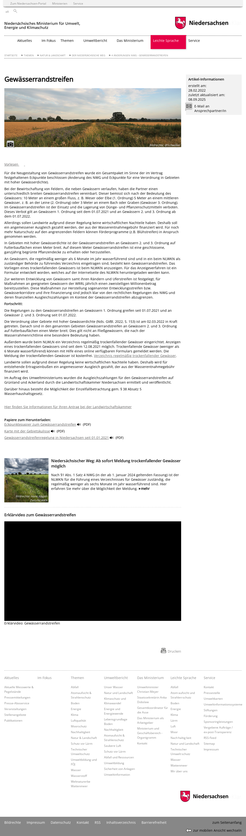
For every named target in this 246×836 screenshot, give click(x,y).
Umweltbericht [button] (95, 40)
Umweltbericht (116, 677)
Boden (75, 703)
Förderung (211, 716)
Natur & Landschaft (53, 55)
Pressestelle (212, 693)
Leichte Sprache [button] (166, 40)
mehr (145, 488)
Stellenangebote (15, 715)
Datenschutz (61, 822)
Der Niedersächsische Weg (88, 55)
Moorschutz (79, 726)
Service (209, 677)
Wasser (76, 770)
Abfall (75, 687)
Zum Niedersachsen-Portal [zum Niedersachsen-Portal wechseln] (28, 3)
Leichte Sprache (183, 677)
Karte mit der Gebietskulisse (27, 431)
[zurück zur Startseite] (42, 24)
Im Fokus (49, 40)
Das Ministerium (150, 677)
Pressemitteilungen (17, 697)
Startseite (11, 55)
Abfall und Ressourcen (119, 757)
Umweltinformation (117, 774)
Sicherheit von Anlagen (119, 769)
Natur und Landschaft (118, 693)
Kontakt (142, 743)
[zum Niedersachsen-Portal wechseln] (201, 28)
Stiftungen (210, 710)
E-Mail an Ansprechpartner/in (207, 108)
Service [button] (194, 40)
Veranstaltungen (15, 709)
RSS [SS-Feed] (98, 822)
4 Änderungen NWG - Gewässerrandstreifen (139, 55)
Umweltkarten (213, 698)
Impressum (211, 749)
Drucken (174, 651)
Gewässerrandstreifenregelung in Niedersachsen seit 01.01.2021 (56, 437)
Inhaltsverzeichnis (121, 822)
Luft (173, 726)
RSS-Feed (210, 738)
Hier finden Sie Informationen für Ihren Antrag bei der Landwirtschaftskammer (68, 407)
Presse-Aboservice (16, 703)
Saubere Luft (112, 746)
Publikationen (13, 720)
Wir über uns (179, 771)
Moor (174, 732)
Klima (74, 715)
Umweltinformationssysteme (223, 704)
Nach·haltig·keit (181, 738)
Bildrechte (12, 822)
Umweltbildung (114, 763)
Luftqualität (78, 720)
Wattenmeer (179, 765)
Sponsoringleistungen (218, 722)
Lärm (174, 720)
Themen (29, 55)
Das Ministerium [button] (130, 40)
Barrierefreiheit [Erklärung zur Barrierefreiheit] (153, 822)
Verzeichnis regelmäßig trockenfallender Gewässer (135, 355)
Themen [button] (67, 40)
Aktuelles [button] (24, 40)
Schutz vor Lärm (81, 743)
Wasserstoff (79, 776)
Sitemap (209, 743)
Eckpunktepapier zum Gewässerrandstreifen (40, 424)
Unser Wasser (113, 687)
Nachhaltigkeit (80, 732)
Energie (76, 709)
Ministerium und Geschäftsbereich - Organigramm (149, 732)
